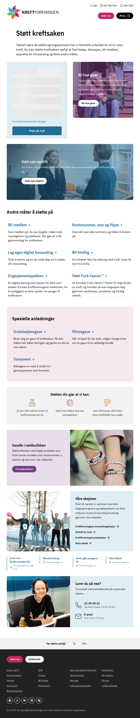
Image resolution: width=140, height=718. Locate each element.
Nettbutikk (34, 659)
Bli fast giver (88, 103)
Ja (74, 643)
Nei (84, 643)
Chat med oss (55, 710)
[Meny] (124, 16)
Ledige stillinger (110, 685)
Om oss (105, 680)
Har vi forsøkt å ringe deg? (83, 670)
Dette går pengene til (88, 562)
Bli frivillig (43, 680)
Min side (74, 680)
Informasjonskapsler (80, 685)
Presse (41, 675)
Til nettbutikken (24, 469)
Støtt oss (106, 15)
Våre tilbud (119, 560)
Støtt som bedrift (34, 181)
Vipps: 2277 (13, 670)
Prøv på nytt (37, 131)
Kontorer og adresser (75, 710)
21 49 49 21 (13, 710)
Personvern (44, 685)
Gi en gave (12, 685)
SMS (40, 670)
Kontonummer (14, 675)
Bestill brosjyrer (15, 690)
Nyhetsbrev (107, 670)
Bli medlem (107, 675)
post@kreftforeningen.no (34, 710)
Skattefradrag (53, 560)
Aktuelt (10, 680)
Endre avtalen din (22, 565)
